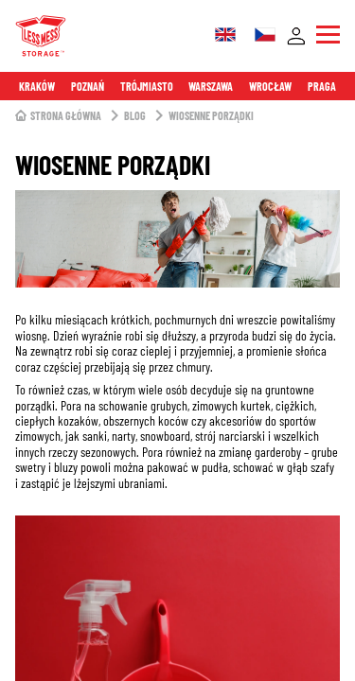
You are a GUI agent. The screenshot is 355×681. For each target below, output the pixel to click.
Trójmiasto (146, 86)
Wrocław (270, 86)
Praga (322, 86)
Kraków (37, 86)
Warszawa (210, 86)
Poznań (87, 86)
